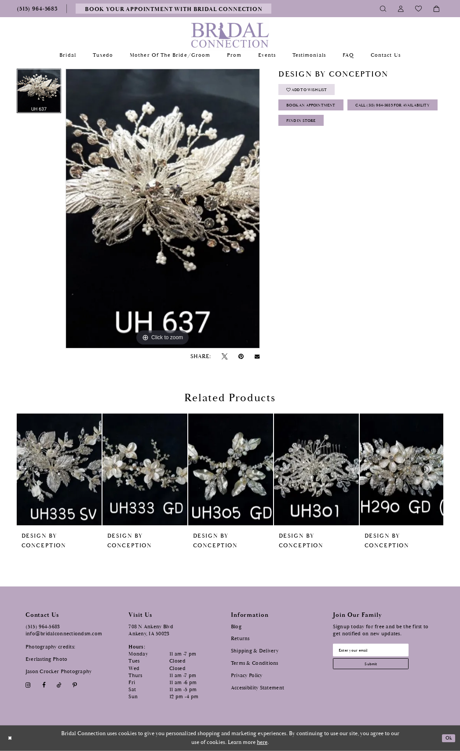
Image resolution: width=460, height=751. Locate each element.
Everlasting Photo (47, 659)
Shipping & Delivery (254, 651)
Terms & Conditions (254, 663)
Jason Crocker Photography (59, 671)
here (262, 742)
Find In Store (307, 150)
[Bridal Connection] (230, 35)
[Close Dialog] (11, 738)
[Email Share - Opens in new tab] (257, 357)
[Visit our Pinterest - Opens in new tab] (75, 685)
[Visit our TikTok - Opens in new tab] (59, 685)
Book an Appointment (320, 111)
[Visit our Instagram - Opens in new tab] (28, 685)
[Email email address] (380, 651)
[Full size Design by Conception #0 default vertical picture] (162, 208)
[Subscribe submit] (380, 669)
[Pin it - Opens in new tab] (241, 356)
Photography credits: (50, 647)
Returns (240, 638)
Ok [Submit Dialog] (448, 738)
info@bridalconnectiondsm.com (64, 633)
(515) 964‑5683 (43, 626)
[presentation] (59, 469)
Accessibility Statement (257, 688)
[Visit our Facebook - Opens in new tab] (44, 685)
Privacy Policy (247, 675)
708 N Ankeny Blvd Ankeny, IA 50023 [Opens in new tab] (150, 630)
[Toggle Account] (401, 8)
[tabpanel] (39, 93)
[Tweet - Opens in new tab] (224, 356)
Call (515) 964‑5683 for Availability (337, 131)
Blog (236, 626)
